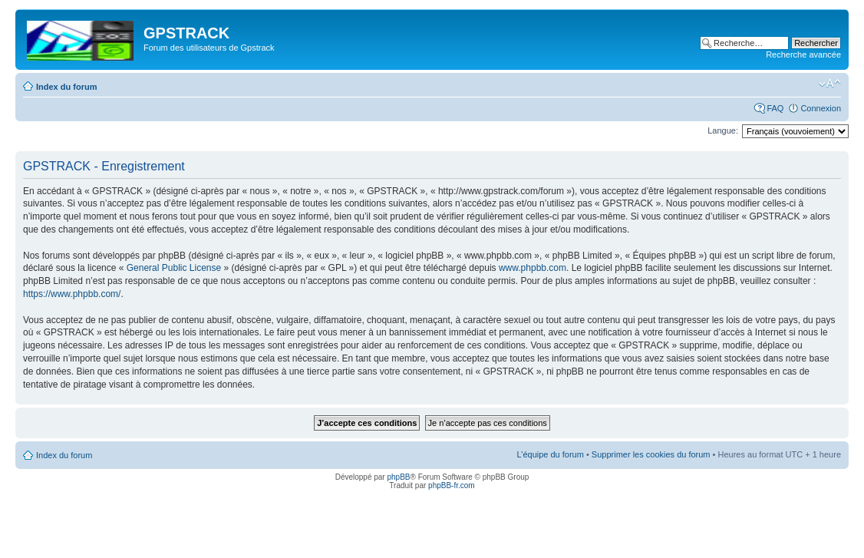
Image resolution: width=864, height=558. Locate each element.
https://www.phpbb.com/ (71, 294)
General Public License (174, 267)
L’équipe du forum (549, 454)
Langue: (722, 130)
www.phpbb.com (532, 267)
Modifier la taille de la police (830, 84)
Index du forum (66, 86)
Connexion (820, 108)
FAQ (775, 108)
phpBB (398, 477)
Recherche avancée (803, 54)
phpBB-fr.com (451, 485)
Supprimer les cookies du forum (651, 454)
